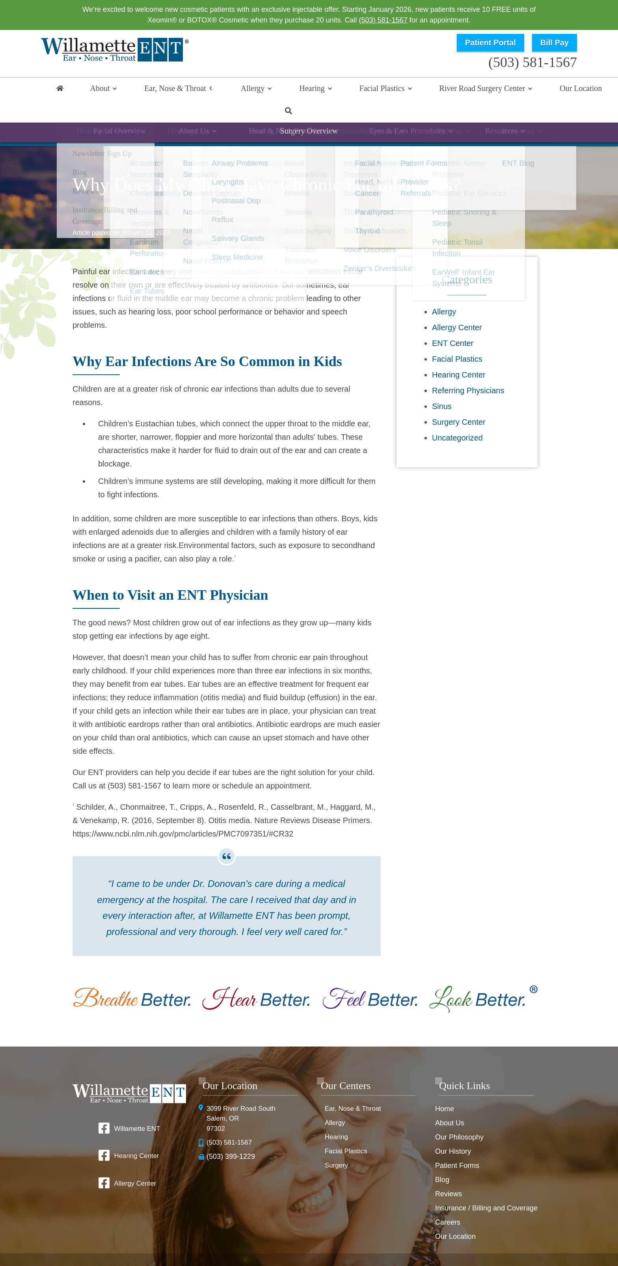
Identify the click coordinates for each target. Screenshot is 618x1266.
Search (557, 89)
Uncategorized (457, 416)
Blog (442, 1158)
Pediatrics (442, 116)
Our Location (509, 89)
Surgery (337, 1144)
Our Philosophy (459, 1116)
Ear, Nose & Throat (162, 89)
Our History (453, 1130)
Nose (262, 116)
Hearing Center (459, 353)
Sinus (442, 385)
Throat (311, 116)
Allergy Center (457, 306)
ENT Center (452, 322)
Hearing (274, 89)
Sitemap (334, 1255)
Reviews (448, 1173)
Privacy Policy (394, 1242)
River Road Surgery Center (422, 89)
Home (60, 89)
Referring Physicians (468, 369)
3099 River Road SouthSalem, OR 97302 (243, 1098)
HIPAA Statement (346, 1242)
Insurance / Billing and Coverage (486, 1187)
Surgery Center (459, 400)
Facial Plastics (333, 89)
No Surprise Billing (503, 1242)
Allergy (228, 89)
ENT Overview (114, 116)
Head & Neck (374, 116)
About (98, 89)
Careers (447, 1201)
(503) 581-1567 (383, 20)
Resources (505, 116)
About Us (449, 1102)
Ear (217, 116)
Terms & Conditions (445, 1242)
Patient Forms (457, 1144)
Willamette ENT (137, 1107)
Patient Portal (490, 42)
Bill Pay (554, 42)
